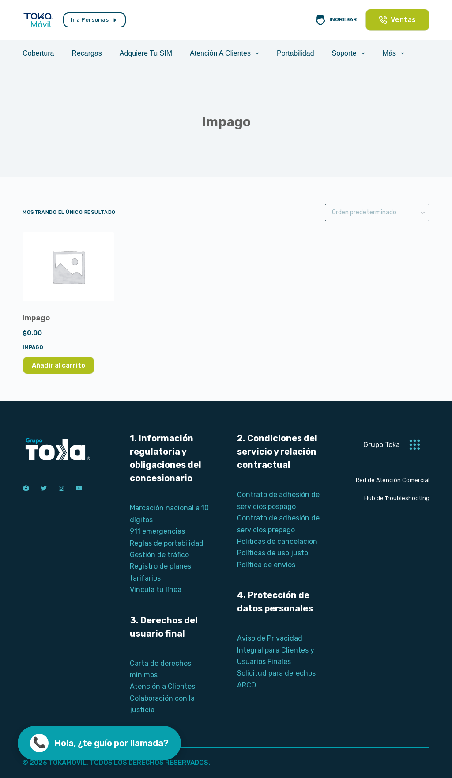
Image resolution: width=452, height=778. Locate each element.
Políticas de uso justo (272, 553)
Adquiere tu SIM (146, 53)
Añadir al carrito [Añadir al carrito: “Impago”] (58, 365)
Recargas (87, 53)
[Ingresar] (336, 20)
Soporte (350, 53)
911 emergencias (157, 531)
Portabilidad (295, 53)
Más (395, 53)
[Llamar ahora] (99, 743)
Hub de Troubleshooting (396, 498)
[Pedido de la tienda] (377, 212)
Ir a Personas (94, 19)
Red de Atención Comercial (392, 480)
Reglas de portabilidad (166, 543)
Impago (36, 317)
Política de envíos (266, 565)
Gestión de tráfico (159, 554)
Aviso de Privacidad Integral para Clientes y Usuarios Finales (275, 650)
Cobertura (38, 53)
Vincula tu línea (155, 589)
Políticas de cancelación (277, 541)
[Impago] (68, 266)
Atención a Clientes (226, 53)
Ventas (397, 19)
